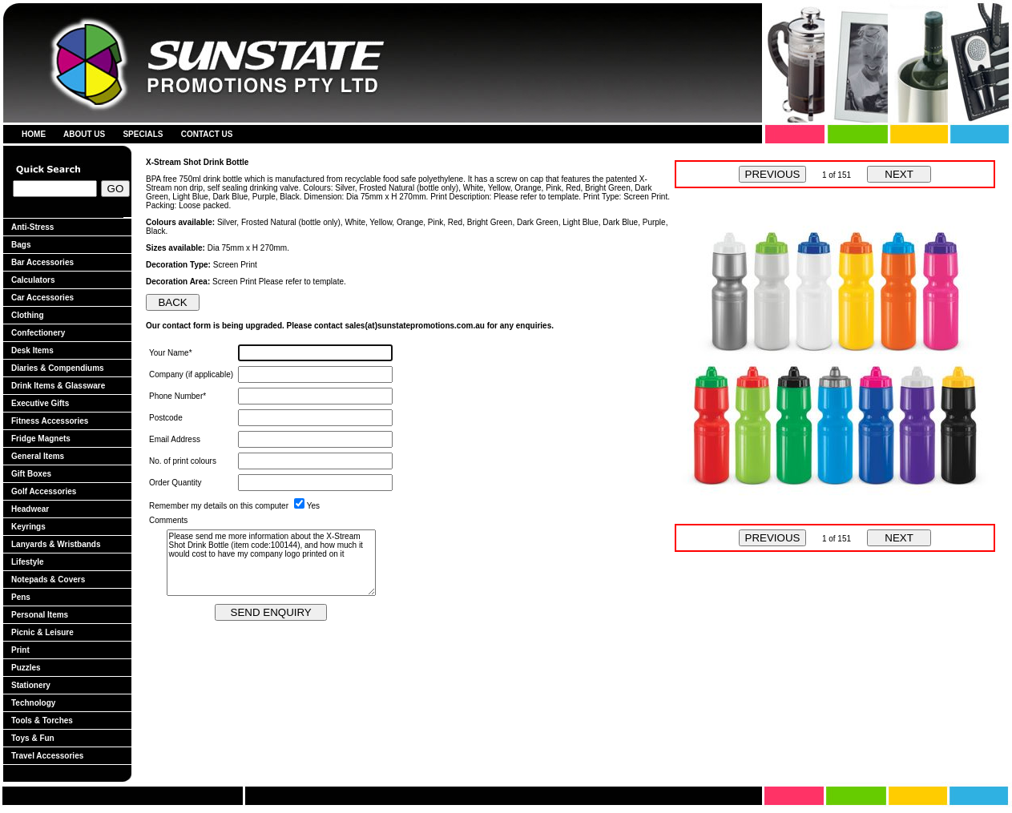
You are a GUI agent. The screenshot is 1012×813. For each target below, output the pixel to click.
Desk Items (32, 350)
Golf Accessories (43, 491)
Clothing (27, 315)
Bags (20, 244)
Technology (33, 702)
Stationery (30, 685)
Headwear (30, 509)
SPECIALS (142, 134)
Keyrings (28, 526)
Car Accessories (42, 297)
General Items (37, 456)
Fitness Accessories (49, 421)
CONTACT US (207, 134)
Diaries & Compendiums (57, 368)
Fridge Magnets (41, 438)
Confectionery (38, 332)
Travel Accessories (47, 755)
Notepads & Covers (48, 579)
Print (20, 650)
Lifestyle (27, 561)
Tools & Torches (42, 720)
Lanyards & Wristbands (56, 544)
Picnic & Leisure (42, 632)
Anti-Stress (32, 227)
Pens (20, 597)
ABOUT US (84, 134)
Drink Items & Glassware (58, 385)
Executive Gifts (40, 403)
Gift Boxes (31, 473)
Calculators (32, 280)
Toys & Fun (32, 738)
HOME (33, 134)
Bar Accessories (42, 262)
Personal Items (39, 614)
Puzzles (26, 667)
